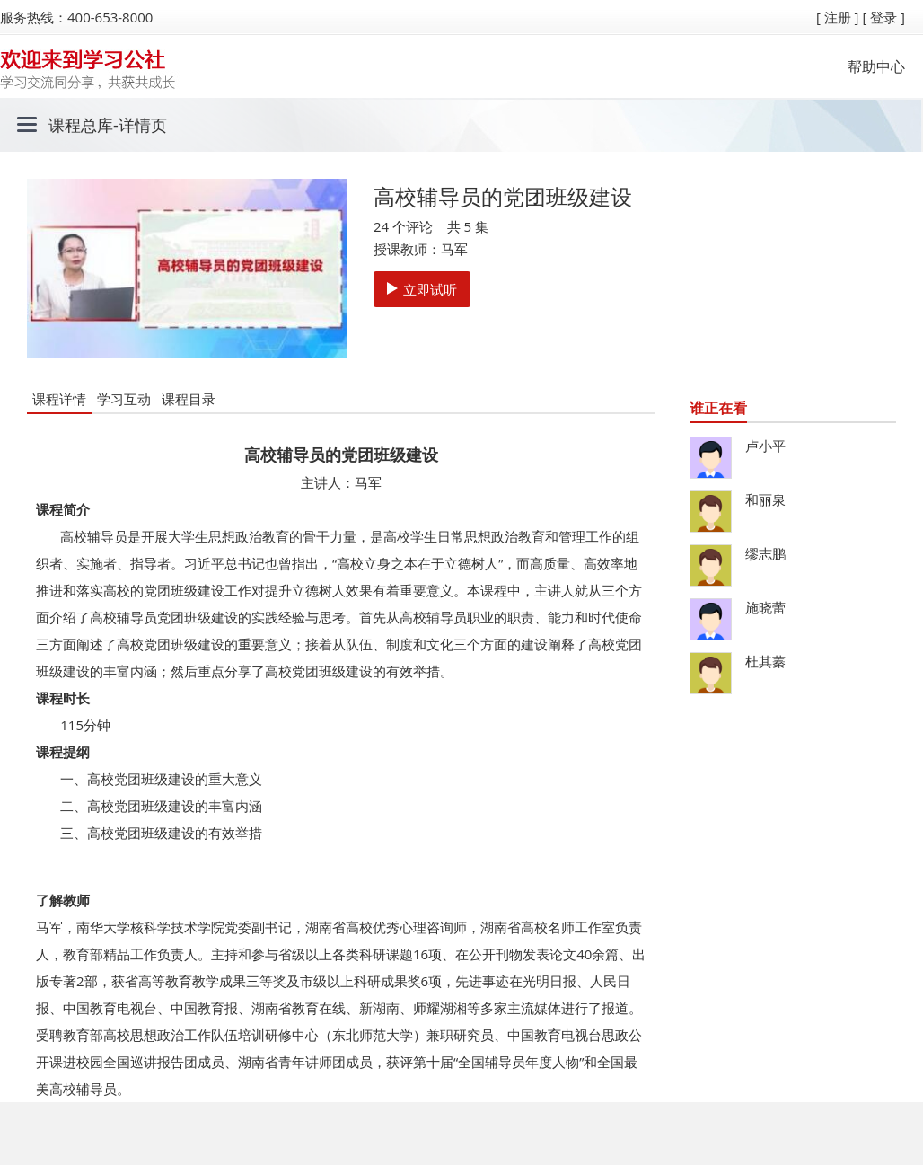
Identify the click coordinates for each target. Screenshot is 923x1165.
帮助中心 (876, 66)
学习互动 (124, 399)
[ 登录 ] (883, 17)
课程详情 (59, 399)
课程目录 (188, 399)
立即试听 (422, 289)
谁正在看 (718, 408)
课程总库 (80, 125)
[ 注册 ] (837, 17)
